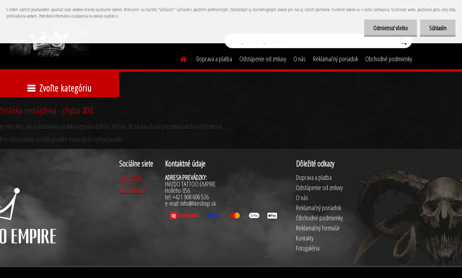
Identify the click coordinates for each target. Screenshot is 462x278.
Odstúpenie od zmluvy (262, 58)
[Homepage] (179, 58)
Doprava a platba (214, 58)
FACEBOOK (130, 177)
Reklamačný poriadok (335, 58)
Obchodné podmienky (388, 58)
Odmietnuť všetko (390, 28)
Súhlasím (437, 28)
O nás (299, 58)
